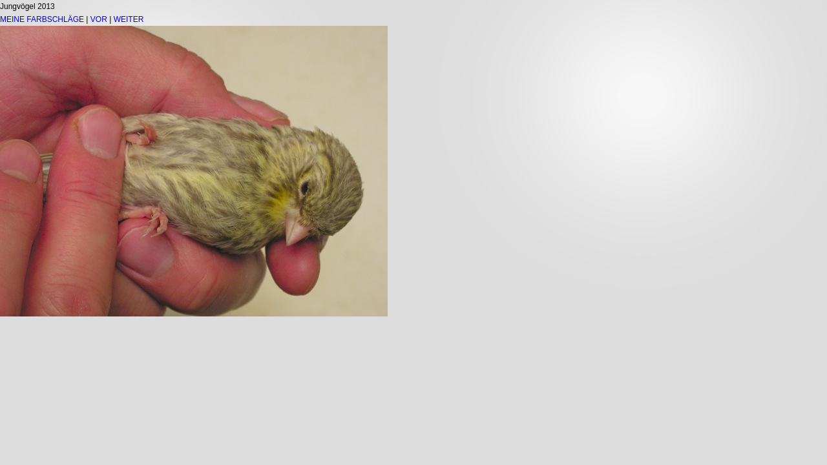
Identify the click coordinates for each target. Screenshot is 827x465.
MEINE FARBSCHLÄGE (42, 19)
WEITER (129, 19)
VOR (98, 19)
